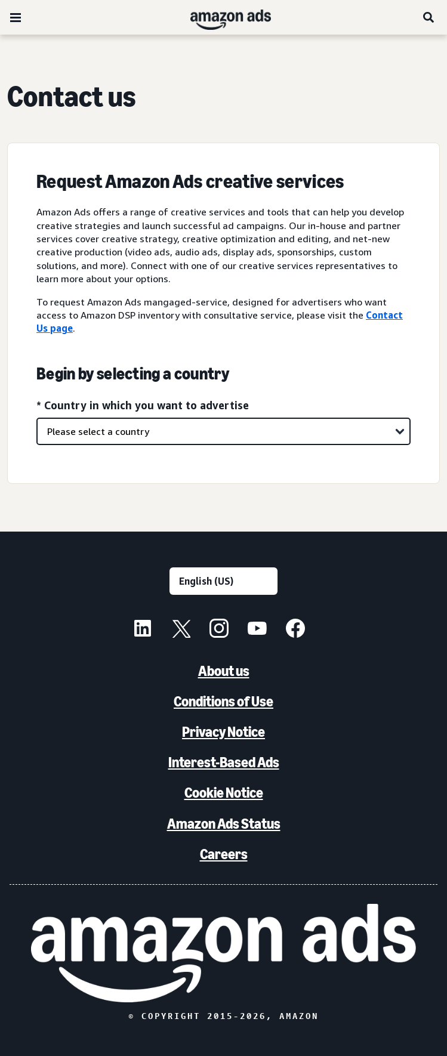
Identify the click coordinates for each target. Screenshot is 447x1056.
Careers (224, 854)
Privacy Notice (223, 731)
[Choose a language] (223, 581)
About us (223, 671)
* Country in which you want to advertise (142, 405)
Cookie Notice (223, 792)
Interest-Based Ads (223, 762)
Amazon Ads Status (223, 823)
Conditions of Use (223, 701)
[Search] (429, 17)
